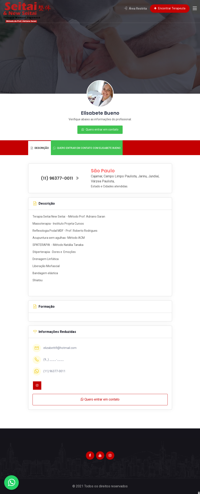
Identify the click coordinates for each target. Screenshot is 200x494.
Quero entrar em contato (100, 129)
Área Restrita (135, 8)
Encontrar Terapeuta (169, 8)
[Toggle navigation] (195, 8)
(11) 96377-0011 (60, 178)
